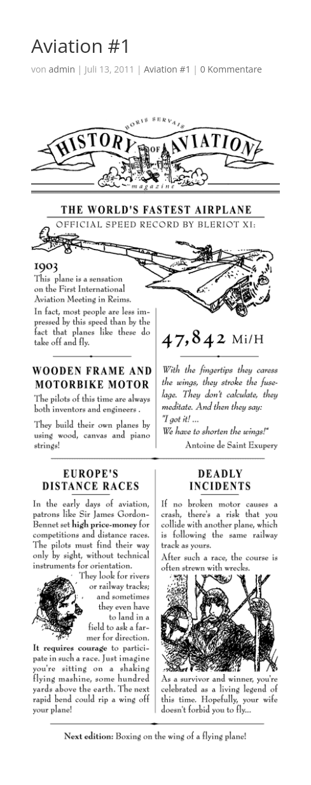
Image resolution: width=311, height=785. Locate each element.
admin (62, 69)
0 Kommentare (231, 69)
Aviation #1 (167, 69)
